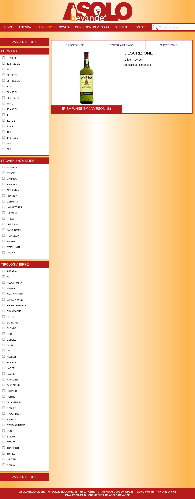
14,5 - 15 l (12, 138)
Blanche (12, 322)
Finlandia (13, 190)
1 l (8, 115)
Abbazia (12, 271)
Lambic (11, 374)
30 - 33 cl (12, 75)
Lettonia (12, 224)
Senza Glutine (16, 425)
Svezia (11, 253)
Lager (11, 368)
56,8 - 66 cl (13, 98)
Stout (11, 442)
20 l (9, 143)
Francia (12, 196)
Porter (12, 396)
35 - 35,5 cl (13, 81)
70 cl (10, 103)
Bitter (11, 317)
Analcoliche (15, 294)
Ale (9, 277)
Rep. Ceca (13, 236)
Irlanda (12, 213)
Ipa (8, 351)
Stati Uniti (13, 247)
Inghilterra (14, 207)
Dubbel (11, 339)
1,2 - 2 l (11, 120)
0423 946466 (148, 491)
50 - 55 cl (12, 92)
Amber (11, 288)
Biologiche (14, 311)
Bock (10, 334)
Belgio (11, 173)
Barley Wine (15, 300)
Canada (12, 179)
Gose (10, 345)
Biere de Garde (17, 305)
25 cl (10, 69)
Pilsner (12, 391)
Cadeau (12, 465)
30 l (9, 149)
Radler (11, 408)
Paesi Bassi (14, 230)
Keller (11, 357)
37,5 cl (11, 86)
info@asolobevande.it (117, 491)
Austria (12, 167)
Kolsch (11, 362)
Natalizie (12, 379)
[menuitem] (9, 26)
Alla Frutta (14, 283)
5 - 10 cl (11, 58)
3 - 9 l (10, 126)
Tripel (11, 453)
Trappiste (13, 448)
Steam (11, 436)
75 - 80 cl (12, 109)
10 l (9, 132)
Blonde (11, 328)
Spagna (11, 241)
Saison (11, 419)
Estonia (12, 184)
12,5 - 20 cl (13, 63)
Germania (13, 201)
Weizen (11, 459)
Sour (10, 431)
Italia (10, 218)
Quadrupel (14, 402)
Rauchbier (14, 414)
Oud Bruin (13, 385)
